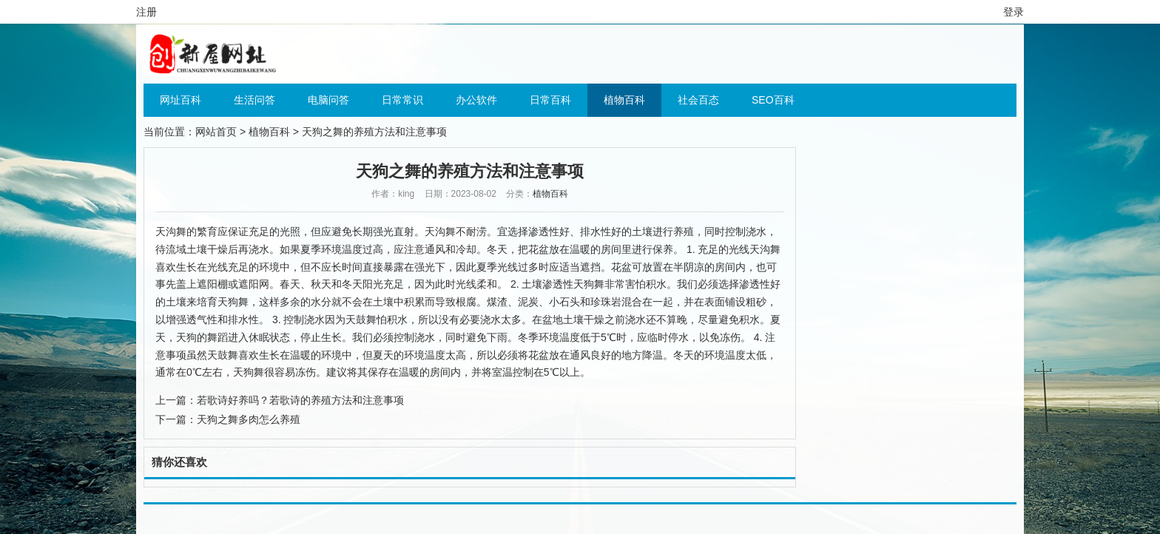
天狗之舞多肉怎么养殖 (248, 419)
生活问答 (254, 100)
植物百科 (624, 100)
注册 (146, 12)
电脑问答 (328, 100)
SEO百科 (773, 100)
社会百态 (698, 100)
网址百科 (180, 100)
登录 (1013, 12)
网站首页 (216, 132)
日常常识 (402, 100)
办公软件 (476, 100)
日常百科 (550, 100)
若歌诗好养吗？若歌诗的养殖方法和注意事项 (300, 400)
